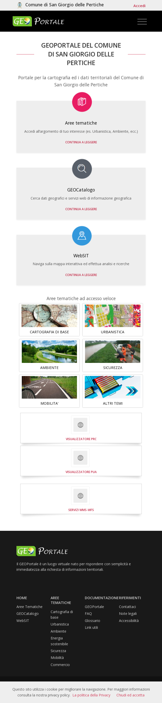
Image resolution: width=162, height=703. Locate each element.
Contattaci (127, 606)
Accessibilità (129, 620)
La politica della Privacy (91, 695)
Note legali (128, 613)
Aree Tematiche (29, 606)
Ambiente (58, 631)
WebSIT (22, 620)
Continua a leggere (81, 142)
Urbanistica (60, 624)
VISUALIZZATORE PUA (81, 472)
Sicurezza (58, 650)
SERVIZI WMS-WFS (81, 510)
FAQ (88, 613)
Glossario (92, 620)
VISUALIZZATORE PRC (81, 439)
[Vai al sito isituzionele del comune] (60, 5)
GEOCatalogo (27, 613)
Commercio (60, 664)
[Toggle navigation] (142, 22)
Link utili (91, 627)
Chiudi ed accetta (130, 695)
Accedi (139, 5)
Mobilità (57, 657)
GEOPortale (94, 606)
